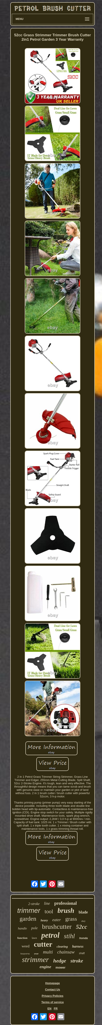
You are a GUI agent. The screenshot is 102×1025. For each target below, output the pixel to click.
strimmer (35, 959)
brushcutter (57, 926)
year (36, 953)
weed (26, 946)
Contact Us (52, 989)
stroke (76, 961)
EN (49, 1008)
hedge (59, 961)
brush (66, 910)
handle (22, 928)
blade (83, 912)
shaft (82, 953)
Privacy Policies (52, 995)
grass (71, 919)
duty (83, 921)
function (22, 938)
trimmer (28, 910)
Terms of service (52, 1002)
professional (65, 903)
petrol (50, 935)
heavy (44, 920)
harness (78, 946)
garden (27, 918)
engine (45, 966)
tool (49, 911)
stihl (69, 936)
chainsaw (65, 952)
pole (34, 928)
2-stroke (34, 904)
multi (48, 952)
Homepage (52, 983)
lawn (34, 938)
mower (60, 967)
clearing (62, 946)
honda (83, 938)
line (47, 903)
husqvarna (25, 953)
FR (56, 1008)
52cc (81, 927)
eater (56, 919)
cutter (43, 944)
